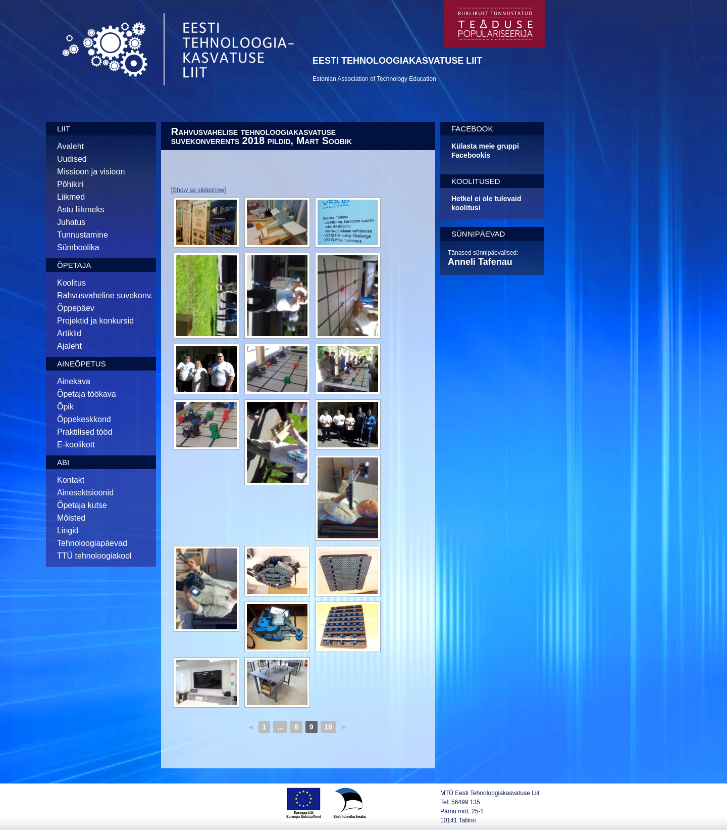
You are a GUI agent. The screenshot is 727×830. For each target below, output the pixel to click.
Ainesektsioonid (85, 492)
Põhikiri (70, 184)
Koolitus (71, 283)
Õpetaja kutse (82, 505)
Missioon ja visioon (91, 171)
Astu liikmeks (80, 209)
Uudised (72, 159)
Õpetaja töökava (86, 394)
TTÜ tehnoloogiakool (94, 555)
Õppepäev (75, 308)
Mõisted (71, 518)
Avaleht (70, 146)
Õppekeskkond (84, 419)
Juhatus (71, 222)
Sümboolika (78, 247)
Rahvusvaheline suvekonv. (104, 295)
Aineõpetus (81, 363)
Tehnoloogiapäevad (92, 543)
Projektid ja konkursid (95, 320)
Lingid (68, 530)
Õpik (65, 406)
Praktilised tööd (84, 432)
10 (329, 727)
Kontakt (70, 480)
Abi (63, 462)
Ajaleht (69, 346)
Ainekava (73, 381)
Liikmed (71, 197)
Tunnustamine (82, 234)
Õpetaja (74, 265)
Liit (63, 128)
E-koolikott (76, 444)
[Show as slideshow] (198, 190)
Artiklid (69, 333)
